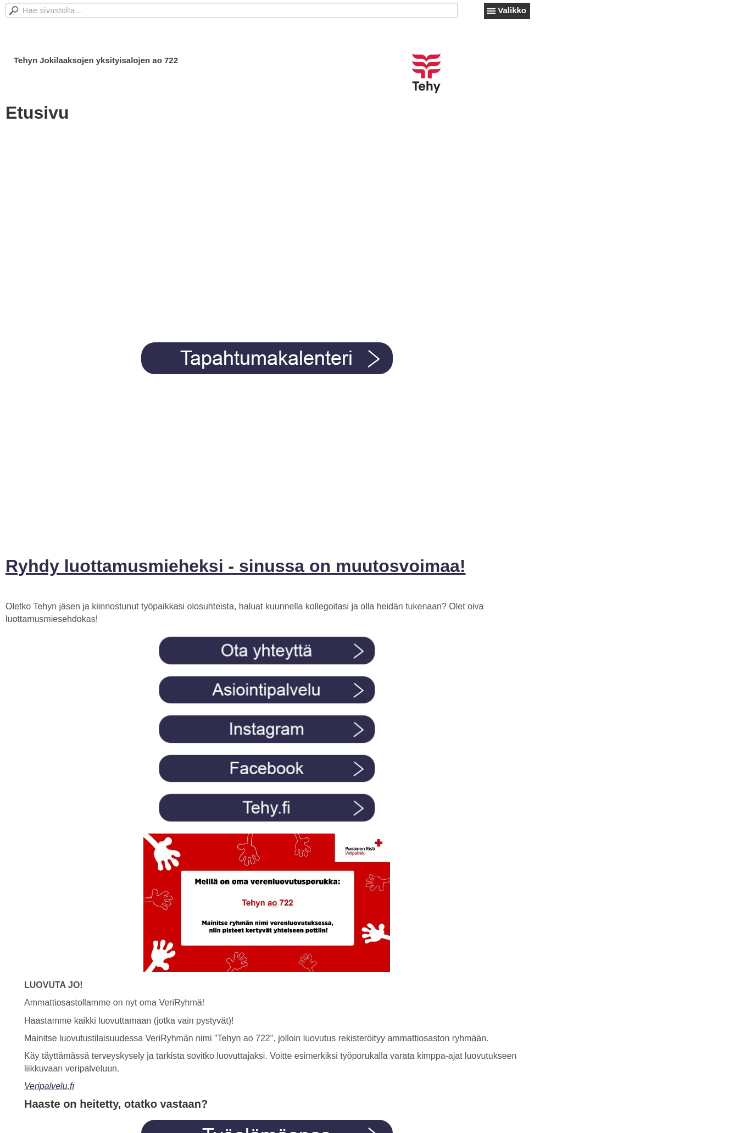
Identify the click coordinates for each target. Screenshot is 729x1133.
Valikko (512, 10)
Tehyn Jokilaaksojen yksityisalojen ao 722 (96, 60)
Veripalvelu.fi (49, 1086)
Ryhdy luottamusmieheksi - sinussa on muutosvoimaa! (235, 566)
